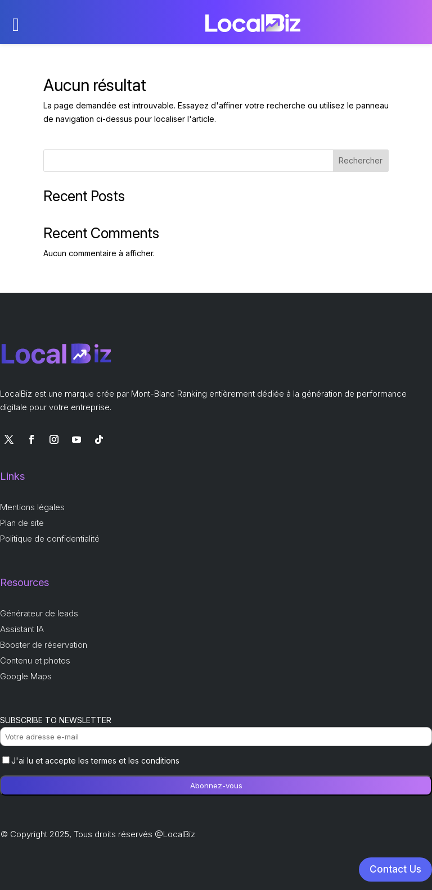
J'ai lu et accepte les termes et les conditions (90, 760)
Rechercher (360, 160)
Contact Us (395, 869)
